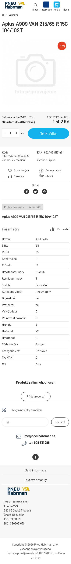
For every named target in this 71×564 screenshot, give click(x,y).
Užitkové (13, 14)
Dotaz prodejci (53, 170)
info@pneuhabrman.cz (39, 436)
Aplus (52, 160)
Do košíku (48, 133)
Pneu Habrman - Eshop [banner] (15, 6)
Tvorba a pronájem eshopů (22, 553)
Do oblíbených (21, 170)
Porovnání (18, 176)
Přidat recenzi (35, 396)
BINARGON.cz (47, 553)
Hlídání (49, 176)
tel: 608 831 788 (39, 442)
